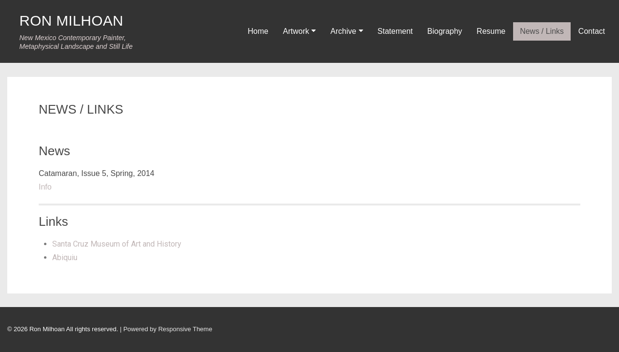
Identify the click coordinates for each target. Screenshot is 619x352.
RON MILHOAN (71, 21)
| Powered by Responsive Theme (166, 329)
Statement (395, 31)
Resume (491, 31)
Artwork (296, 31)
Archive (343, 31)
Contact (591, 31)
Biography (444, 31)
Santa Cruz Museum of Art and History (116, 244)
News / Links (542, 31)
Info (45, 187)
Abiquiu (64, 257)
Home (258, 31)
